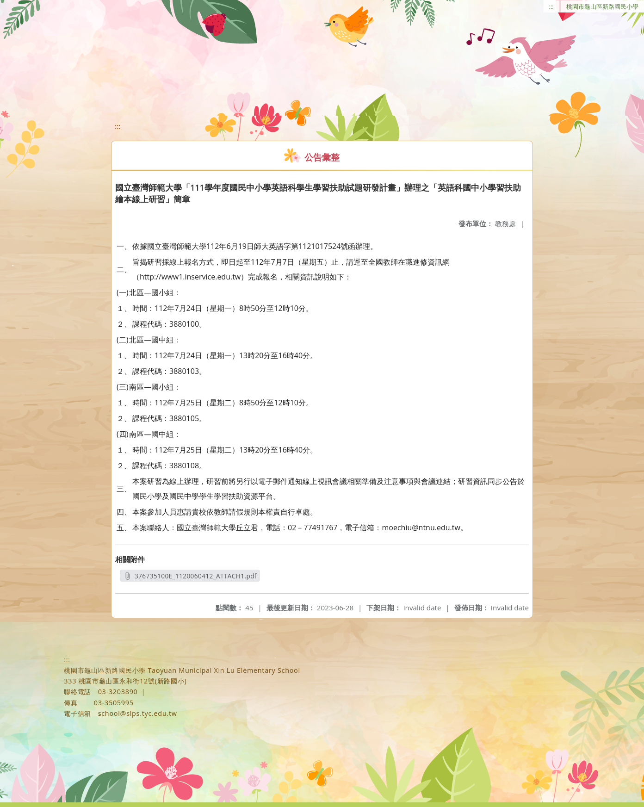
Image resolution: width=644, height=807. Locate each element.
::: (551, 6)
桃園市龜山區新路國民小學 (602, 6)
